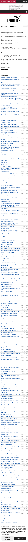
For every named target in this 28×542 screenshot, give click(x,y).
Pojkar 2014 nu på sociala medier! (8, 351)
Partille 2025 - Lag (4, 128)
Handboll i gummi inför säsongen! (8, 515)
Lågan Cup (3, 152)
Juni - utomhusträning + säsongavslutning (10, 141)
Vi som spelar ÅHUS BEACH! (7, 242)
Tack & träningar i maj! (5, 388)
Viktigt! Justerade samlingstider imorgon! (9, 477)
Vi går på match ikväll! (5, 438)
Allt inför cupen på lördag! (6, 453)
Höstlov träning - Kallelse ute (7, 101)
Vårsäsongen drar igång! (6, 492)
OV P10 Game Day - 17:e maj (7, 143)
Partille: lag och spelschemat (7, 254)
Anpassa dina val (5, 534)
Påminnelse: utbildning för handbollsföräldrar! (10, 463)
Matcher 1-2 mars (4, 164)
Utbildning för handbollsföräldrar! (8, 472)
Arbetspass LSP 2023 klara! (6, 339)
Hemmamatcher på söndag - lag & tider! (9, 400)
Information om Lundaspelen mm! (8, 450)
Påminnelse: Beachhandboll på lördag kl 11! (10, 455)
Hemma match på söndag (6, 286)
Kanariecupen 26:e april (6, 145)
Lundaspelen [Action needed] (7, 182)
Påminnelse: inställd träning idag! (8, 470)
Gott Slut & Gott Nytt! (5, 305)
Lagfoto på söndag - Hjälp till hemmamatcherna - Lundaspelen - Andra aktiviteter (9, 108)
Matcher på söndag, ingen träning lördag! (9, 497)
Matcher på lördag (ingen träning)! (8, 407)
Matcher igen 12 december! (6, 499)
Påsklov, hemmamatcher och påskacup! (9, 402)
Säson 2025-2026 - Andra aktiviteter (8, 118)
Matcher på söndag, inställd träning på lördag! (10, 353)
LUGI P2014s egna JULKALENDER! (8, 328)
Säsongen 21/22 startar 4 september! (9, 520)
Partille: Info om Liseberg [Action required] (10, 126)
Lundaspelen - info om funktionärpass (9, 175)
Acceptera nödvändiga (7, 538)
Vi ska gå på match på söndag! (7, 486)
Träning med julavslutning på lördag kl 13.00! (10, 494)
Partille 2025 (3, 154)
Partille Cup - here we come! (6, 291)
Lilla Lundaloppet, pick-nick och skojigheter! (10, 394)
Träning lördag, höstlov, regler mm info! (9, 442)
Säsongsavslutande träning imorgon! (9, 461)
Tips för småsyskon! (5, 228)
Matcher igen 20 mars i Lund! (7, 482)
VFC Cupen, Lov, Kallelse (6, 166)
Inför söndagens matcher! (6, 444)
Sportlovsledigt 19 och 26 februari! (8, 484)
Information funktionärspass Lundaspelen (10, 344)
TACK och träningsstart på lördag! (8, 416)
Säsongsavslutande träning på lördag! (9, 522)
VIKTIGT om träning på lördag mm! (8, 430)
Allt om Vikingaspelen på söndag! (8, 371)
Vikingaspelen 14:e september (7, 226)
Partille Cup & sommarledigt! (7, 244)
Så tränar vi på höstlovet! (6, 349)
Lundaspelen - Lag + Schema (7, 178)
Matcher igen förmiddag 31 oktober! (8, 506)
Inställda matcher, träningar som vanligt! (9, 490)
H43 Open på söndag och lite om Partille (9, 272)
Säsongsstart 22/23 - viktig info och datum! (10, 457)
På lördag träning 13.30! (6, 488)
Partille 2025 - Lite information (7, 130)
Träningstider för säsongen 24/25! (8, 240)
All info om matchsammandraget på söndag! (10, 446)
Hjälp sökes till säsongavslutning (8, 262)
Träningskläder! (4, 373)
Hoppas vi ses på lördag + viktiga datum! (9, 459)
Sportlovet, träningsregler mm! (7, 299)
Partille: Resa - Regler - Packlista (7, 252)
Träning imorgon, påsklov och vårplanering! (10, 475)
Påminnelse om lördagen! (6, 365)
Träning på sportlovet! (5, 409)
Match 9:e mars (4, 162)
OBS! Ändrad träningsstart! (6, 238)
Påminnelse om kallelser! (6, 355)
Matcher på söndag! (8, 26)
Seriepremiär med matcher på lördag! (9, 357)
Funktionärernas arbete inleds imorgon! (9, 418)
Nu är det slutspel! (4, 307)
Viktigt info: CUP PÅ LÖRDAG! (7, 404)
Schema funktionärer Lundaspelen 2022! (9, 432)
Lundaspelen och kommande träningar (9, 96)
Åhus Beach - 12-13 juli (5, 122)
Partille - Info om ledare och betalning (9, 280)
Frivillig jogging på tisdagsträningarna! (9, 190)
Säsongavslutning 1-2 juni (6, 267)
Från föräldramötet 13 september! (8, 363)
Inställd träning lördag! (5, 369)
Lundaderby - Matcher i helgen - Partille (9, 77)
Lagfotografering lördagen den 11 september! (10, 518)
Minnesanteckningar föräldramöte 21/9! (9, 219)
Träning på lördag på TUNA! (7, 448)
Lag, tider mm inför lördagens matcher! (9, 303)
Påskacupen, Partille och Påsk (7, 282)
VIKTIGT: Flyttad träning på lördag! (8, 465)
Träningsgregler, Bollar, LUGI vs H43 (8, 236)
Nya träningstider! (4, 381)
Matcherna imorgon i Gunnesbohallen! (9, 313)
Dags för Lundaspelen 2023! (7, 309)
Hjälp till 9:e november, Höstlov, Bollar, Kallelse (10, 203)
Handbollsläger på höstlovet (7, 221)
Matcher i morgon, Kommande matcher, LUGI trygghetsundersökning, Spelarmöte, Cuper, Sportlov (10, 85)
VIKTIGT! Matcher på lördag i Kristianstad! (9, 436)
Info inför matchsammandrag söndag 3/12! (10, 330)
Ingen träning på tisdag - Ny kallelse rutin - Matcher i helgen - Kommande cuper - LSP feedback (10, 93)
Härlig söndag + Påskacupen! (7, 398)
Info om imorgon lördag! (6, 414)
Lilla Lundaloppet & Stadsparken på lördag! (10, 390)
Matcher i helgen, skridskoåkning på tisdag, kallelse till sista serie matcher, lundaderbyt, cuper (10, 81)
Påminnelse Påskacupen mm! (7, 301)
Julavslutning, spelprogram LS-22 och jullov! (10, 422)
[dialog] (14, 533)
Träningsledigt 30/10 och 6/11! (7, 504)
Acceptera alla (20, 538)
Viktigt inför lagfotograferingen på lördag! (10, 367)
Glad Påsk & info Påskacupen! (7, 396)
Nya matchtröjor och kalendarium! (8, 323)
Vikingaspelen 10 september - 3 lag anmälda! (10, 384)
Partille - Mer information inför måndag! (9, 124)
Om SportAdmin (4, 208)
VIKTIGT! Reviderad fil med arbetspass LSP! (10, 311)
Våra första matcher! (5, 510)
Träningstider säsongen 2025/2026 (8, 120)
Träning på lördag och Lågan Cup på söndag (10, 278)
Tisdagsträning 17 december (7, 180)
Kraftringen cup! (4, 392)
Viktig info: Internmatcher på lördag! (8, 334)
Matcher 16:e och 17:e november (8, 195)
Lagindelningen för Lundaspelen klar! (9, 318)
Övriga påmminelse (5, 293)
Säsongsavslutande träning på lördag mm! (10, 386)
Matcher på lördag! (5, 342)
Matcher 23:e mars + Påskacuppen (8, 156)
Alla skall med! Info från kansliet (7, 256)
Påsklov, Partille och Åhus (6, 284)
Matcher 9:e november (5, 201)
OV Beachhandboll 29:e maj (6, 135)
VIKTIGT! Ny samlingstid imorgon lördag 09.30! (11, 508)
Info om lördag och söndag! (7, 332)
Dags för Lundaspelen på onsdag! (8, 420)
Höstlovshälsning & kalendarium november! (10, 440)
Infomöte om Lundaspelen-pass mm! (9, 321)
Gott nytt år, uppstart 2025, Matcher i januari (10, 173)
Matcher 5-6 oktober (5, 217)
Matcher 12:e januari (5, 171)
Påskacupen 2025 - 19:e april (7, 150)
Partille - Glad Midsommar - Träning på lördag (10, 248)
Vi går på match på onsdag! (6, 233)
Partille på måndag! (5, 246)
